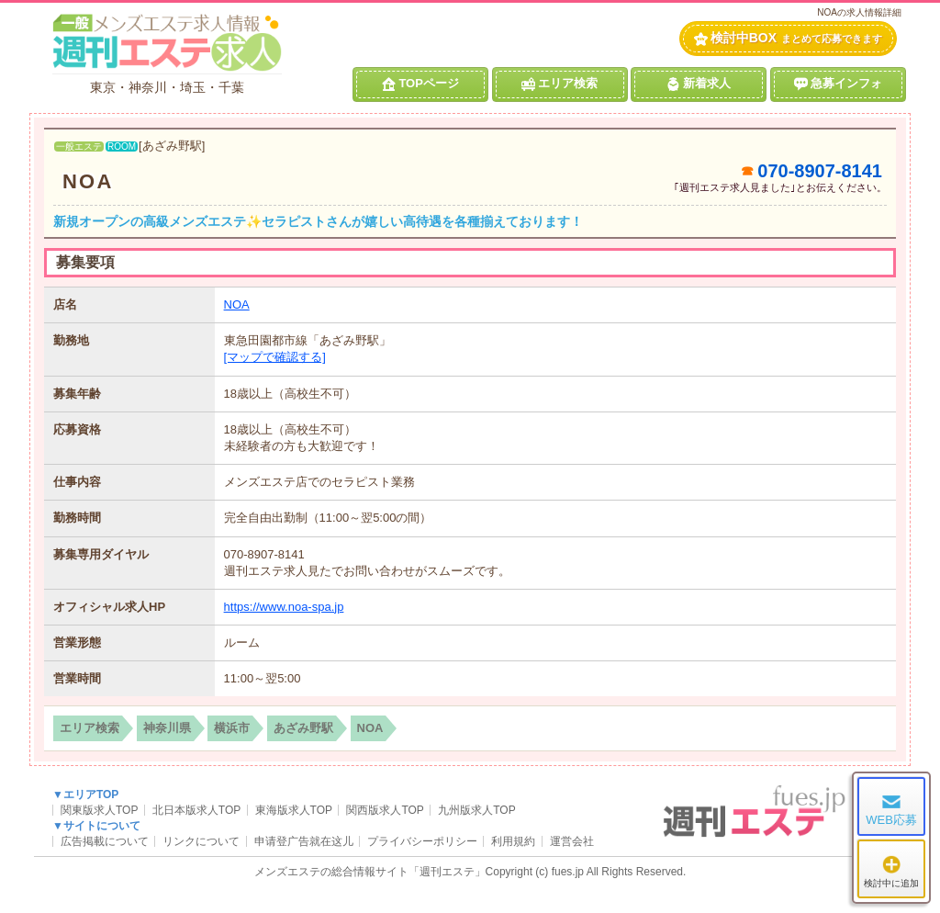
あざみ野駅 (303, 728)
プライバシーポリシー (422, 841)
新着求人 (698, 83)
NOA (88, 181)
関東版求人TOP (99, 810)
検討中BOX (788, 38)
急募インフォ (838, 83)
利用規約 (513, 841)
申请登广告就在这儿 (303, 841)
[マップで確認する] (275, 357)
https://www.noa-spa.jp (284, 607)
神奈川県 (167, 728)
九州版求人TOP (476, 810)
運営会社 (572, 841)
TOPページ (420, 83)
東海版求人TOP (293, 810)
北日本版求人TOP (196, 810)
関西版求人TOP (384, 810)
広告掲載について (105, 841)
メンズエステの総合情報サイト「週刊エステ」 (370, 871)
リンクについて (201, 841)
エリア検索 (559, 83)
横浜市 (232, 728)
